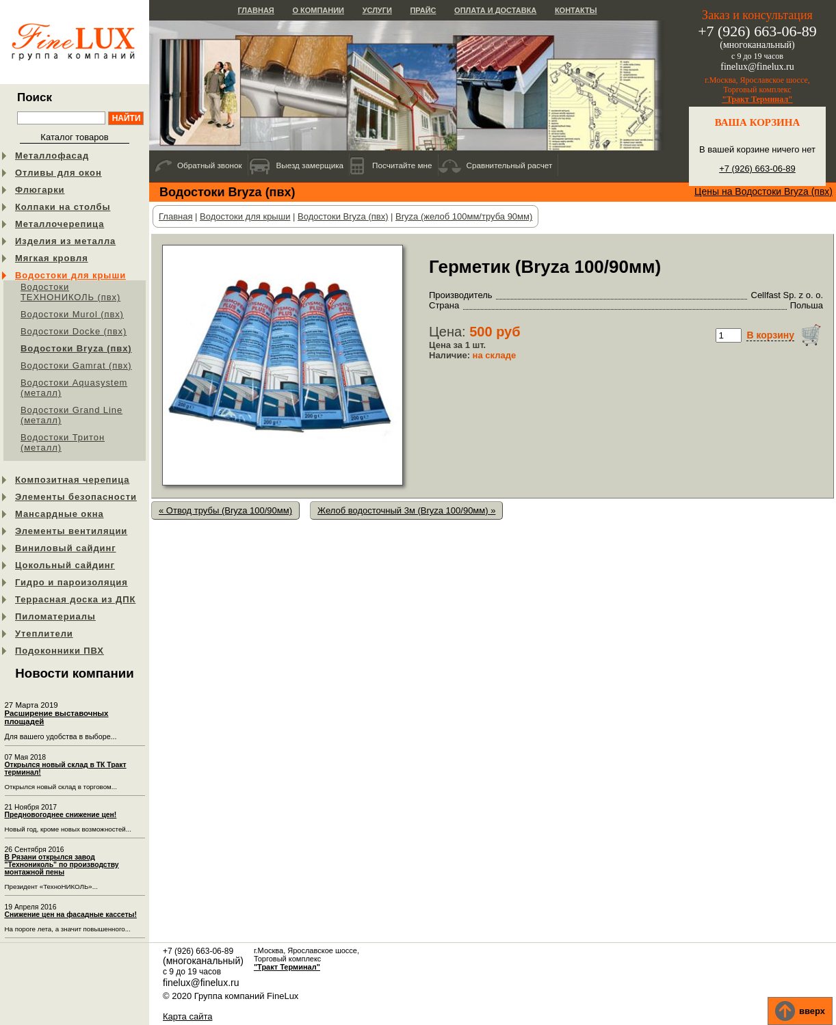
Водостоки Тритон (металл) (63, 442)
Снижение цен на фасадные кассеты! (71, 914)
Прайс (423, 10)
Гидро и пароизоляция (71, 582)
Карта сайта (187, 1016)
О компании (318, 10)
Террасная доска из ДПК (75, 599)
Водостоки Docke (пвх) (74, 331)
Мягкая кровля (51, 258)
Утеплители (44, 633)
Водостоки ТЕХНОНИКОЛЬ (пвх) (70, 292)
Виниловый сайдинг (65, 548)
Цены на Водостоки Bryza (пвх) (763, 191)
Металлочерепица (59, 224)
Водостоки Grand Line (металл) (71, 415)
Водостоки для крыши (70, 275)
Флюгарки (40, 190)
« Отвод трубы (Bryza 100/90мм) (225, 510)
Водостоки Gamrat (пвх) (76, 365)
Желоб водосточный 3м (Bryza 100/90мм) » (406, 510)
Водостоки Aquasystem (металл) (74, 387)
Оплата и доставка (495, 10)
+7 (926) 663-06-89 (757, 168)
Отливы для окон (58, 173)
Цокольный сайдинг (65, 565)
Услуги (377, 10)
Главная (255, 10)
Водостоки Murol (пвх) (72, 314)
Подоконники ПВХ (59, 650)
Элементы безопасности (76, 497)
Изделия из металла (65, 241)
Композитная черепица (72, 480)
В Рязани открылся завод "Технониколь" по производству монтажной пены (62, 864)
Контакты (576, 10)
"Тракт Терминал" (757, 99)
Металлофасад (52, 155)
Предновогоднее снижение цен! (61, 814)
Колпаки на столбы (62, 207)
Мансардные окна (59, 514)
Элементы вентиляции (71, 531)
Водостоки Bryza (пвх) (76, 348)
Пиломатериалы (55, 616)
